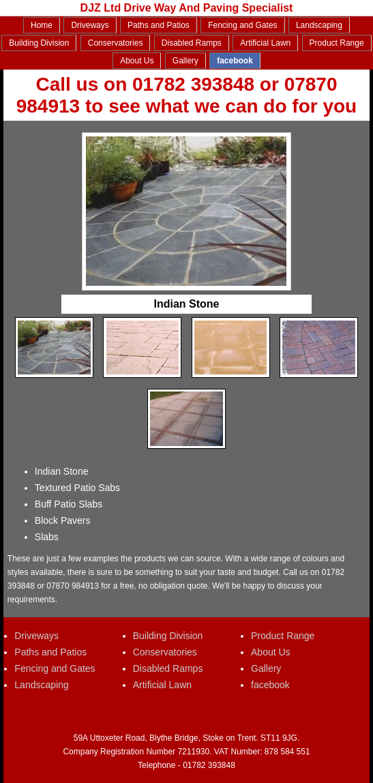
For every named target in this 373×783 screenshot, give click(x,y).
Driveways (89, 25)
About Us (136, 60)
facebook (235, 60)
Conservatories (115, 43)
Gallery (185, 60)
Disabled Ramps (192, 43)
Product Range (337, 43)
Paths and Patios (159, 25)
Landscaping (319, 25)
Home (42, 25)
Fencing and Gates (242, 25)
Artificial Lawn (265, 43)
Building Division (39, 43)
